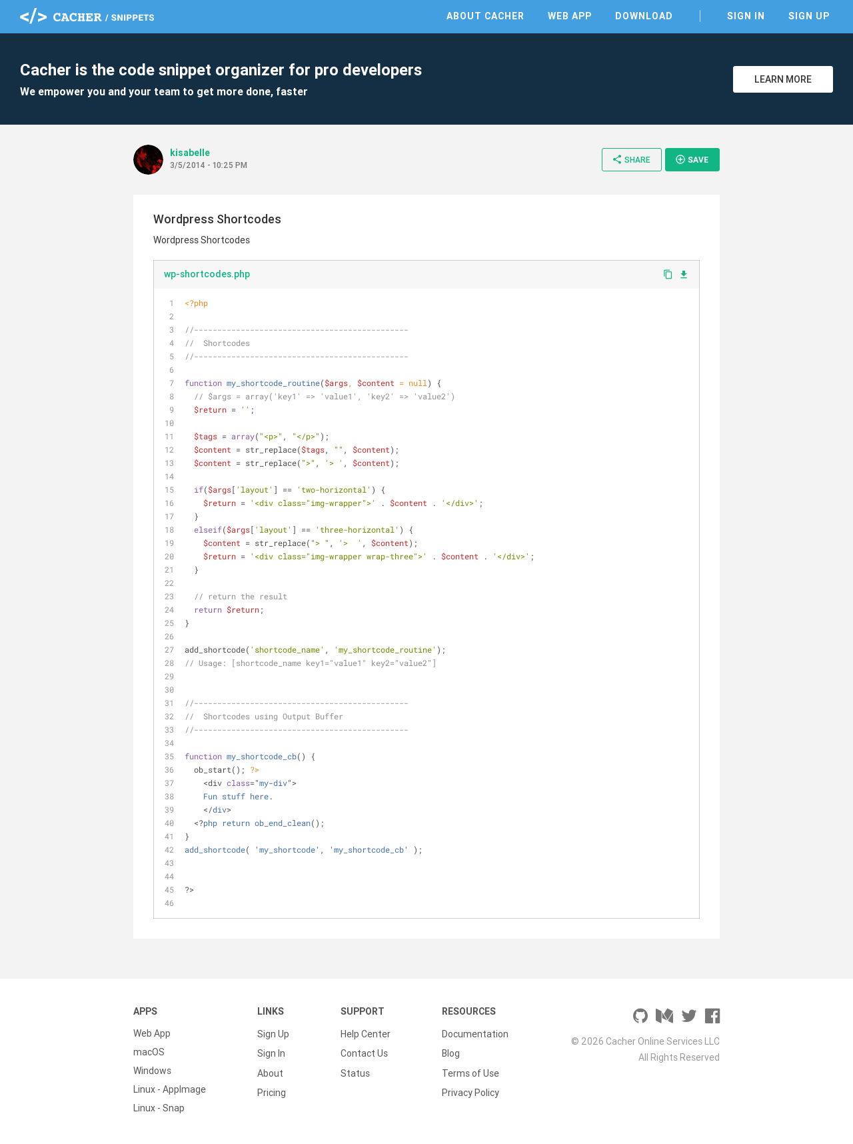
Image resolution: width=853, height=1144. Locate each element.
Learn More (783, 79)
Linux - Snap (159, 1108)
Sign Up (809, 16)
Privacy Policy (470, 1089)
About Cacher (485, 16)
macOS (149, 1052)
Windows (152, 1071)
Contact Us (364, 1052)
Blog (451, 1052)
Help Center (366, 1033)
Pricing (271, 1089)
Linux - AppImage (169, 1089)
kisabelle (190, 153)
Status (355, 1071)
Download (644, 16)
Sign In (746, 16)
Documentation (475, 1033)
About (270, 1071)
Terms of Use (470, 1071)
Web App (570, 16)
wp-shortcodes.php (207, 274)
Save (691, 159)
